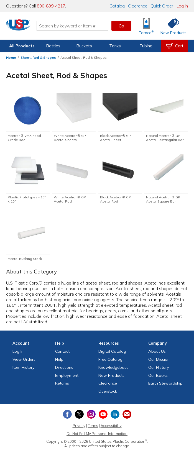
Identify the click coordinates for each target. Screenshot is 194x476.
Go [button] (121, 26)
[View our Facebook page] (67, 417)
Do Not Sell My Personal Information (97, 437)
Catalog (117, 6)
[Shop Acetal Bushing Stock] (28, 241)
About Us (157, 354)
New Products (111, 379)
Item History (23, 370)
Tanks (115, 45)
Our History (158, 370)
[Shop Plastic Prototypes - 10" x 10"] (28, 181)
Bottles (53, 45)
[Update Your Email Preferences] (126, 417)
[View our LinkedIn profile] (115, 417)
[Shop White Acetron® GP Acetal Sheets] (74, 118)
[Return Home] (21, 26)
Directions (64, 370)
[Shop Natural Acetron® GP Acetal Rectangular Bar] (166, 118)
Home (11, 57)
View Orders (23, 362)
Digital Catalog (112, 354)
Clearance (137, 6)
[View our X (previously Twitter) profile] (79, 417)
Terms (93, 429)
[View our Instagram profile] (91, 417)
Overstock (107, 394)
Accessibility (111, 429)
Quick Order (161, 6)
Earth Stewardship (165, 386)
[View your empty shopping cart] (174, 46)
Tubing (145, 45)
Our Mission (159, 362)
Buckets (84, 45)
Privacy (79, 429)
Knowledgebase (113, 370)
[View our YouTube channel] (103, 417)
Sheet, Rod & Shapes (38, 57)
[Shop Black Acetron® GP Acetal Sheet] (120, 118)
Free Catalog (110, 362)
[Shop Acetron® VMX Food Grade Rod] (28, 118)
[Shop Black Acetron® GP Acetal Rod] (120, 181)
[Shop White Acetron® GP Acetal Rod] (74, 181)
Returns (62, 386)
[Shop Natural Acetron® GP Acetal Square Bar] (166, 181)
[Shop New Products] (171, 26)
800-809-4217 (51, 6)
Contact (62, 354)
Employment (66, 379)
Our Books (158, 379)
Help (59, 362)
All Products (22, 45)
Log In (182, 6)
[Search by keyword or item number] (75, 26)
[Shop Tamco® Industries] (146, 26)
